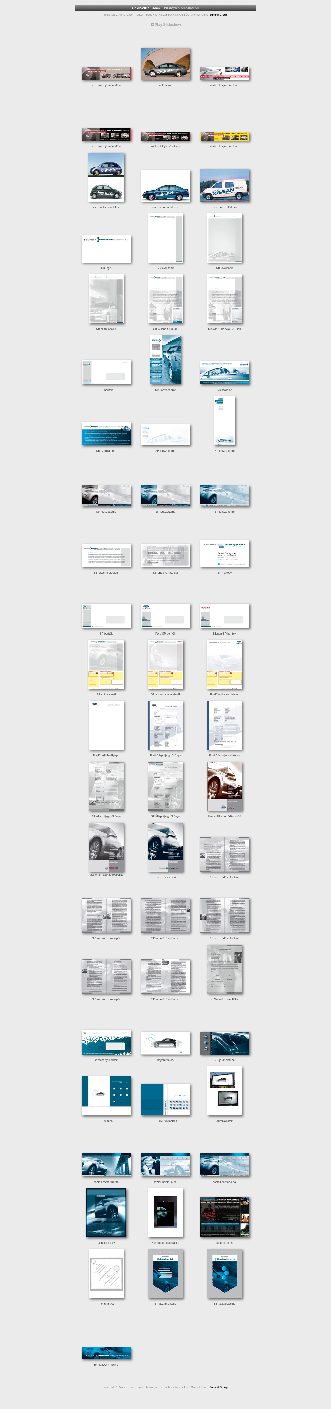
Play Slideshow (168, 24)
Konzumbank (166, 14)
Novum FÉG (182, 14)
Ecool (130, 14)
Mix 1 (114, 14)
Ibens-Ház (151, 14)
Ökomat (195, 14)
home (106, 14)
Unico (204, 14)
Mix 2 (122, 14)
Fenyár (139, 14)
